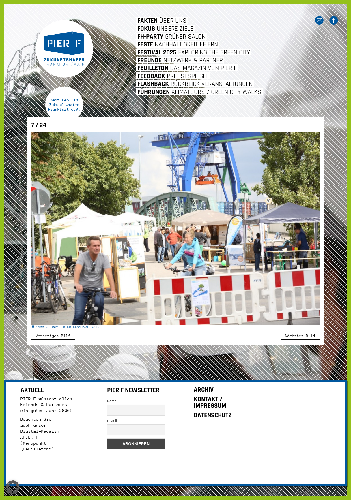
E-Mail (112, 421)
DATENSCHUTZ (213, 415)
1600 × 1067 (47, 327)
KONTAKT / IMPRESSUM (210, 402)
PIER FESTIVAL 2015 (81, 327)
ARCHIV (204, 390)
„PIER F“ (30, 437)
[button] (12, 487)
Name (112, 401)
